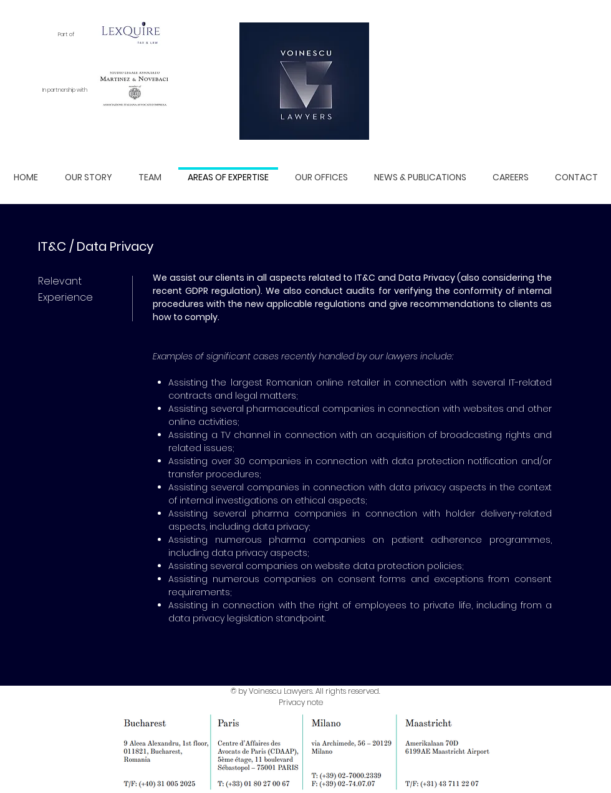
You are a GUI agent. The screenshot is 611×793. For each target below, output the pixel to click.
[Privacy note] (300, 702)
